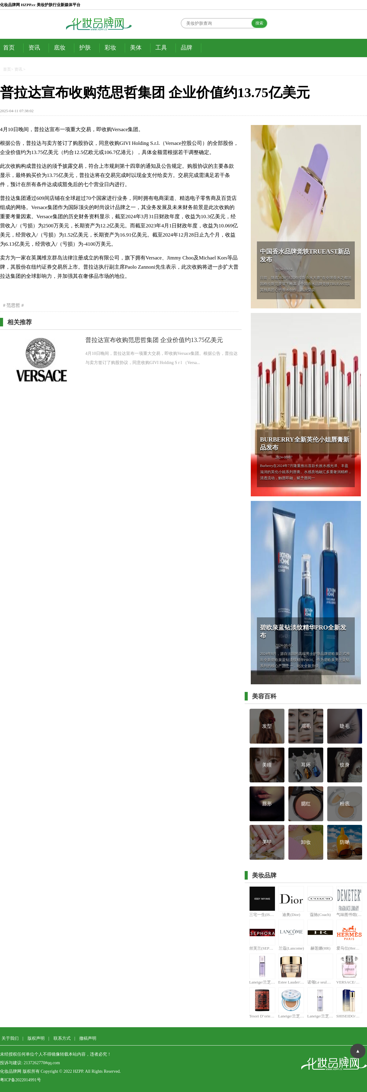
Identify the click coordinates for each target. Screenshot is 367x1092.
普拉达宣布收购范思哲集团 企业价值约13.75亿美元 (154, 340)
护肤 (85, 47)
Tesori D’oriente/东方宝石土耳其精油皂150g (262, 1016)
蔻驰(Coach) (320, 914)
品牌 (186, 47)
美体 (136, 47)
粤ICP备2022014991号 (20, 1080)
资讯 (34, 47)
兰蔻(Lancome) (291, 948)
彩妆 (110, 47)
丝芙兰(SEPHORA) (262, 948)
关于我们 (10, 1038)
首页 (9, 47)
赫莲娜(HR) (320, 948)
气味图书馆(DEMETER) (349, 914)
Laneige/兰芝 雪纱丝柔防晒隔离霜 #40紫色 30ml (262, 982)
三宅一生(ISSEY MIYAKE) (262, 914)
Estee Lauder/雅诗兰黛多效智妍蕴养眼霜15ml (291, 982)
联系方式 (62, 1038)
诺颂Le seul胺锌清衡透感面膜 (320, 982)
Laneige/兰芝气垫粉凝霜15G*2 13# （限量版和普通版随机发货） (291, 1016)
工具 (161, 47)
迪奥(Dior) (291, 914)
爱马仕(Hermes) (349, 948)
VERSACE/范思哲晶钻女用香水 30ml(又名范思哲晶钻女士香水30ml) (349, 982)
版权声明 (36, 1038)
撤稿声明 (87, 1038)
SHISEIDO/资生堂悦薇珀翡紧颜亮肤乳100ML (349, 1016)
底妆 (59, 47)
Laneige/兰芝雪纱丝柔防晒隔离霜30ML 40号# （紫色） (320, 1016)
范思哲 (14, 305)
